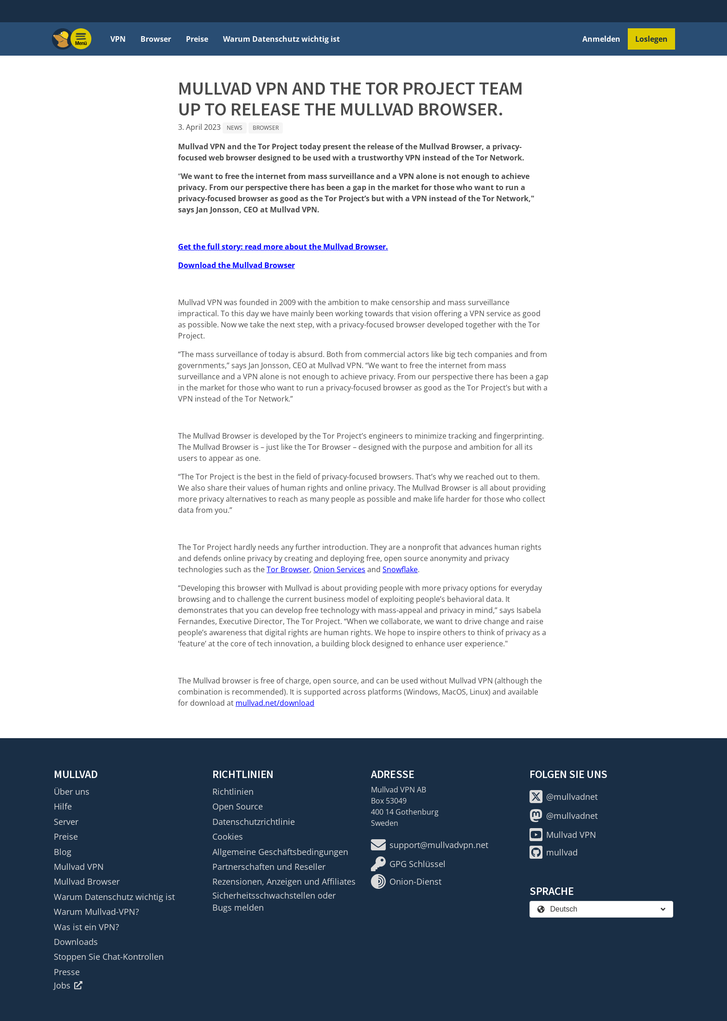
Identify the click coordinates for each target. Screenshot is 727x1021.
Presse (67, 971)
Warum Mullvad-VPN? (96, 911)
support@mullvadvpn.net (429, 844)
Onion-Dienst (406, 881)
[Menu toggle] (81, 39)
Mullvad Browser (87, 881)
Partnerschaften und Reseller (268, 866)
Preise (197, 39)
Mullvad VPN (79, 866)
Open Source (237, 806)
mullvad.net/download (275, 703)
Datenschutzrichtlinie (253, 821)
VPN (118, 39)
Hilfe (63, 806)
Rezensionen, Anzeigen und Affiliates (284, 881)
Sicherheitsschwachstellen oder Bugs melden (274, 901)
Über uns (71, 791)
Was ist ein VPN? (86, 926)
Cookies (227, 836)
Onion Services (339, 569)
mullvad (553, 852)
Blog (62, 851)
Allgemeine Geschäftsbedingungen (280, 851)
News (234, 128)
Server (66, 821)
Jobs (68, 985)
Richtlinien (233, 791)
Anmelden (601, 39)
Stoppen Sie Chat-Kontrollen (109, 956)
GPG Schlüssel (408, 863)
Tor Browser (288, 569)
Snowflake (400, 569)
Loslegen (651, 39)
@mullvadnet (563, 796)
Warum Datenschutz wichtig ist (281, 39)
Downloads (76, 941)
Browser (155, 39)
